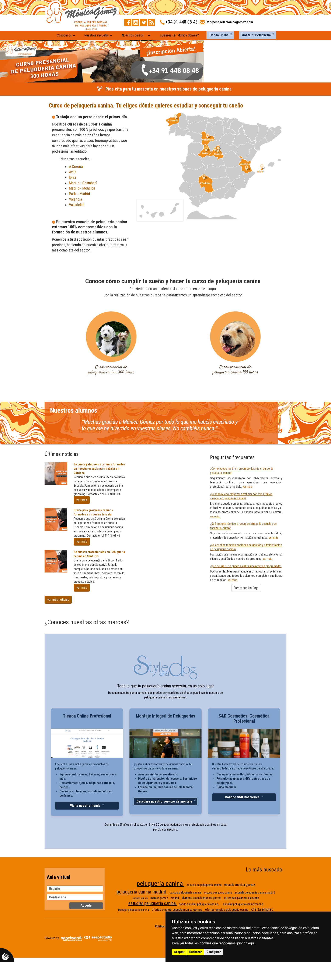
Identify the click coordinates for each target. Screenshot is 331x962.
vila (73, 172)
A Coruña (76, 166)
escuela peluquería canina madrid (255, 892)
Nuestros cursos (133, 35)
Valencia (75, 199)
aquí (251, 943)
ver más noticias (58, 600)
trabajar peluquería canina (134, 909)
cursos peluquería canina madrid (241, 897)
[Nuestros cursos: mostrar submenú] (149, 35)
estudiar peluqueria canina (152, 903)
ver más (81, 500)
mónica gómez (159, 897)
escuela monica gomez (239, 885)
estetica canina (140, 898)
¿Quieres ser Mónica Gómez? (179, 35)
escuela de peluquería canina (204, 885)
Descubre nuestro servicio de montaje (164, 801)
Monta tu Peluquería (256, 35)
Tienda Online (219, 35)
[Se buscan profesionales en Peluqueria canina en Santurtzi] (56, 561)
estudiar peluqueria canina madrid (243, 904)
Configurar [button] (213, 952)
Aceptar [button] (179, 952)
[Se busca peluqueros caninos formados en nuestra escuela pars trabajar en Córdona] (56, 473)
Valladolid (76, 204)
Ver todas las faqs (246, 588)
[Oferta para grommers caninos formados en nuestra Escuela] (56, 519)
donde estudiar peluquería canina (199, 904)
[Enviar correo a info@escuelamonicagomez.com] (226, 23)
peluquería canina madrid (142, 892)
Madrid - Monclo (81, 188)
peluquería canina (160, 884)
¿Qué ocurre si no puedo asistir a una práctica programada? (246, 566)
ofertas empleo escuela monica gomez (177, 910)
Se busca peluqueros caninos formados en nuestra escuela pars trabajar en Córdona (99, 469)
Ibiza (72, 177)
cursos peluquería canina (186, 892)
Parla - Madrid (79, 193)
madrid (175, 897)
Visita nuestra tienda (85, 806)
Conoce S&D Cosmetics (242, 797)
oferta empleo (262, 909)
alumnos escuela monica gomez (202, 897)
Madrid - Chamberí (83, 183)
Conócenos (66, 35)
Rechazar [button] (195, 952)
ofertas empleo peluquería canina (227, 910)
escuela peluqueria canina (218, 892)
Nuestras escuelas (98, 35)
